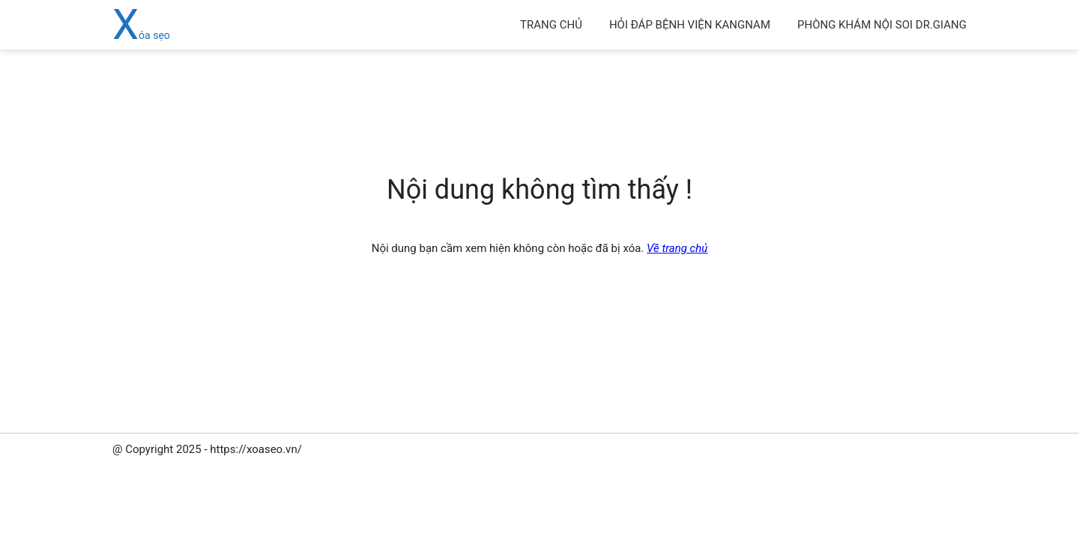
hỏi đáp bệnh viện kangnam (689, 25)
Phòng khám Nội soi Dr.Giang (882, 25)
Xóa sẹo (141, 35)
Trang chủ (551, 25)
